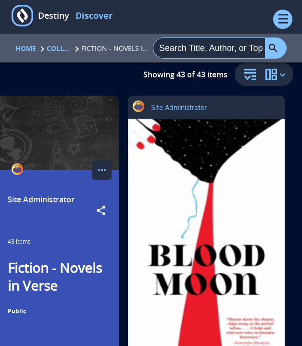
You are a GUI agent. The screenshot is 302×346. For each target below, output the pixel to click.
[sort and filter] (247, 75)
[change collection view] (277, 74)
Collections (59, 48)
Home (25, 48)
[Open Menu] (282, 19)
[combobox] (209, 48)
